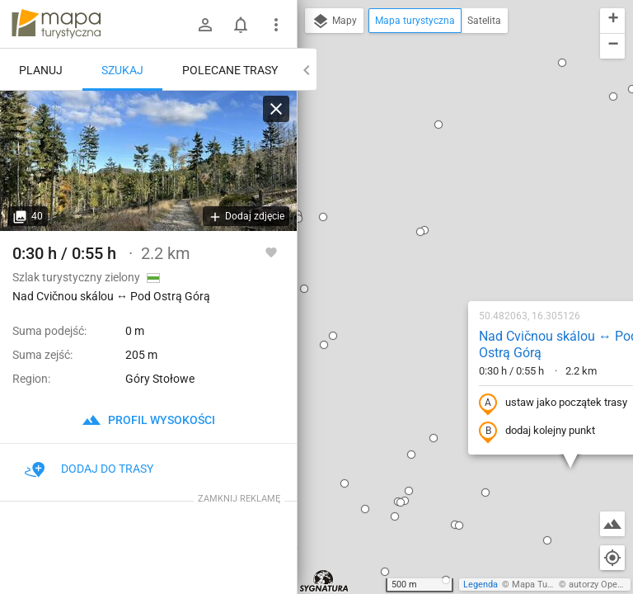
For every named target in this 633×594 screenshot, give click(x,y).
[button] (319, 52)
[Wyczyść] (276, 109)
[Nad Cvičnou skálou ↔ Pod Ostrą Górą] (148, 161)
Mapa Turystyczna (549, 584)
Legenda (480, 584)
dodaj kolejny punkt (431, 253)
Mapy (334, 21)
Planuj (41, 70)
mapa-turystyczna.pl (56, 24)
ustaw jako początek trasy (447, 225)
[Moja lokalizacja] (612, 557)
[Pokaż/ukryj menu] (276, 25)
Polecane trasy (230, 70)
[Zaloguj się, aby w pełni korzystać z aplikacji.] (271, 251)
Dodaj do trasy (89, 468)
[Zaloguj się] (205, 25)
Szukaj (122, 70)
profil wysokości (148, 420)
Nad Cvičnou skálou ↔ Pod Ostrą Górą (452, 166)
